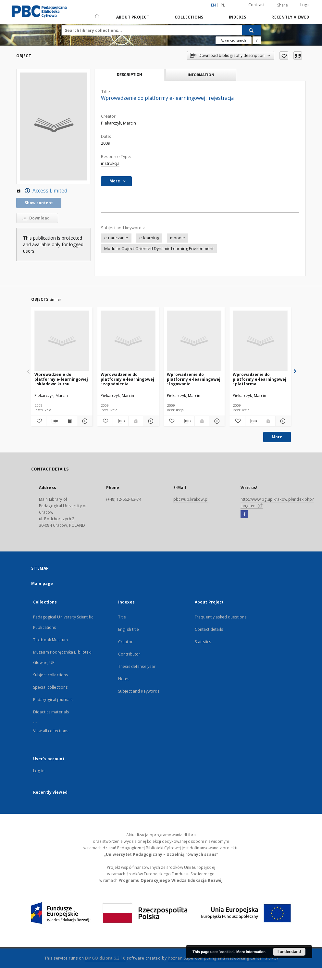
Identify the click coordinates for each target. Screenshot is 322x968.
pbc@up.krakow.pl (190, 499)
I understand (289, 951)
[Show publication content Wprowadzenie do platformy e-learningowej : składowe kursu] (69, 421)
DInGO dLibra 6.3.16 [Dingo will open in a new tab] (105, 958)
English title (128, 629)
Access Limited (41, 190)
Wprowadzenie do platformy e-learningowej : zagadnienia (127, 379)
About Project (132, 17)
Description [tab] (129, 75)
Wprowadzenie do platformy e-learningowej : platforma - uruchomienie (259, 379)
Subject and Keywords (138, 691)
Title (122, 617)
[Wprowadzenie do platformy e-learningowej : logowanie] (194, 341)
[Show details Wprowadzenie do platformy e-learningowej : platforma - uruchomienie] (282, 421)
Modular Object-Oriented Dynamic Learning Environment (159, 248)
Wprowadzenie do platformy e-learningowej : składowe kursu (61, 379)
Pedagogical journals (52, 699)
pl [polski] (223, 5)
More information (251, 952)
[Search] (251, 30)
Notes (124, 679)
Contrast (256, 4)
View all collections (50, 731)
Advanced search (233, 40)
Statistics (203, 641)
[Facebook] (244, 514)
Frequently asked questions (220, 617)
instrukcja (110, 163)
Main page (42, 583)
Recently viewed (290, 17)
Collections (189, 17)
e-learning (149, 238)
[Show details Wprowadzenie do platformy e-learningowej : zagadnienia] (149, 421)
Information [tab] (201, 74)
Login (305, 4)
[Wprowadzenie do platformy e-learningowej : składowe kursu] (62, 341)
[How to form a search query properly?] (257, 40)
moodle (177, 238)
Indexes (237, 17)
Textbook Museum (50, 640)
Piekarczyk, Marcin (118, 123)
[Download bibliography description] (53, 421)
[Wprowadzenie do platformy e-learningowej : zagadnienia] (128, 341)
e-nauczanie (116, 238)
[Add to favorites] (283, 55)
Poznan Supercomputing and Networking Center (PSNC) (223, 958)
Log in (38, 771)
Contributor (129, 654)
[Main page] (96, 17)
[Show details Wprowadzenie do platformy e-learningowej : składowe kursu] (83, 421)
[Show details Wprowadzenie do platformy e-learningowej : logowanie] (216, 421)
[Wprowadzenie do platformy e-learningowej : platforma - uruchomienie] (260, 341)
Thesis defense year (136, 666)
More (277, 437)
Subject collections (50, 675)
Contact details (209, 629)
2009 (105, 143)
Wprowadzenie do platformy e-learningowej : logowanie (193, 379)
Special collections (50, 687)
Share (282, 5)
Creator (125, 641)
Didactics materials (51, 712)
